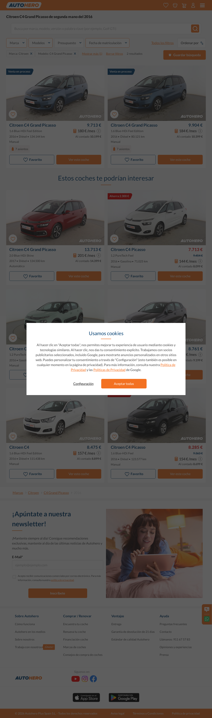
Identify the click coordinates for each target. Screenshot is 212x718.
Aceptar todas (124, 384)
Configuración (83, 384)
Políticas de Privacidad (109, 370)
